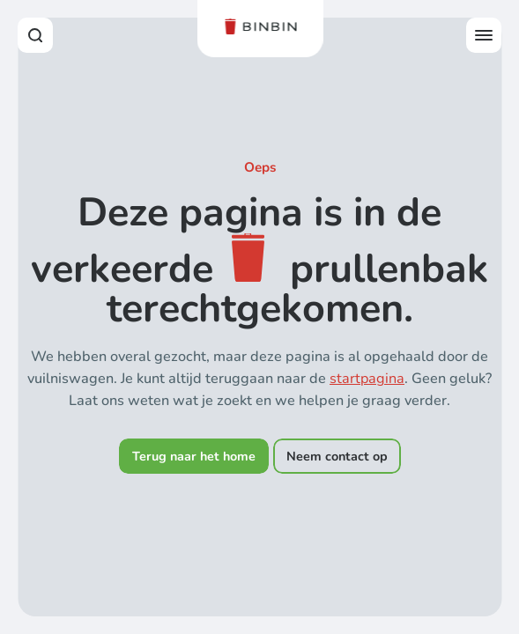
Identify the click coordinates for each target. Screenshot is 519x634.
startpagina (367, 378)
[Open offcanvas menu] (483, 35)
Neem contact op (337, 456)
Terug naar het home (194, 456)
